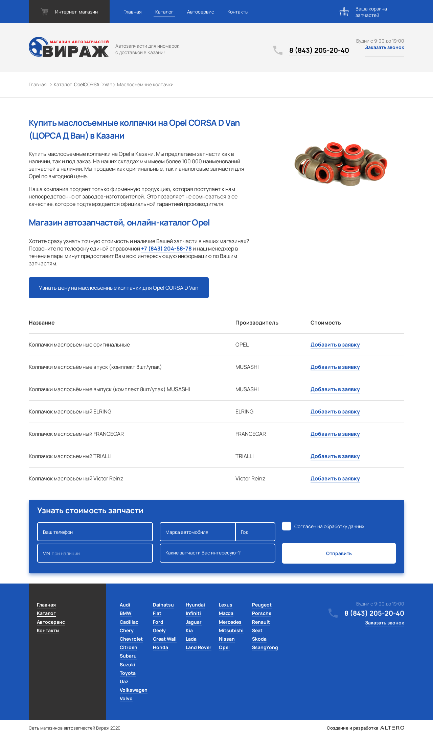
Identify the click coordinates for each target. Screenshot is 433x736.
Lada (191, 639)
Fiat (157, 613)
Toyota (128, 673)
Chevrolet (131, 639)
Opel (224, 647)
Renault (261, 622)
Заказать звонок (384, 47)
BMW (126, 613)
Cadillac (129, 622)
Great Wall (165, 639)
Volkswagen (133, 690)
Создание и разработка (365, 728)
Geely (159, 630)
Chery (127, 630)
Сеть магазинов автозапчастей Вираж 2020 (74, 728)
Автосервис (200, 11)
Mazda (226, 613)
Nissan (227, 639)
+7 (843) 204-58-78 (166, 248)
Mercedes (230, 622)
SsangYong (265, 647)
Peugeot (262, 604)
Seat (257, 630)
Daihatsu (163, 604)
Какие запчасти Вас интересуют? (217, 553)
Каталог (164, 11)
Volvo (126, 698)
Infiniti (193, 613)
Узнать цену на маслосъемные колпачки (119, 287)
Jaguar (194, 622)
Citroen (128, 647)
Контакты (238, 11)
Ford (158, 622)
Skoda (259, 639)
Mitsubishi (231, 630)
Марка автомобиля (197, 532)
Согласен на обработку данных (329, 526)
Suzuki (127, 664)
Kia (189, 630)
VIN (95, 553)
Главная (132, 11)
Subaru (128, 655)
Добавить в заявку (335, 344)
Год (255, 532)
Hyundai (195, 604)
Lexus (225, 604)
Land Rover (198, 647)
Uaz (124, 681)
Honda (160, 647)
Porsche (261, 613)
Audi (125, 604)
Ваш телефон (95, 532)
